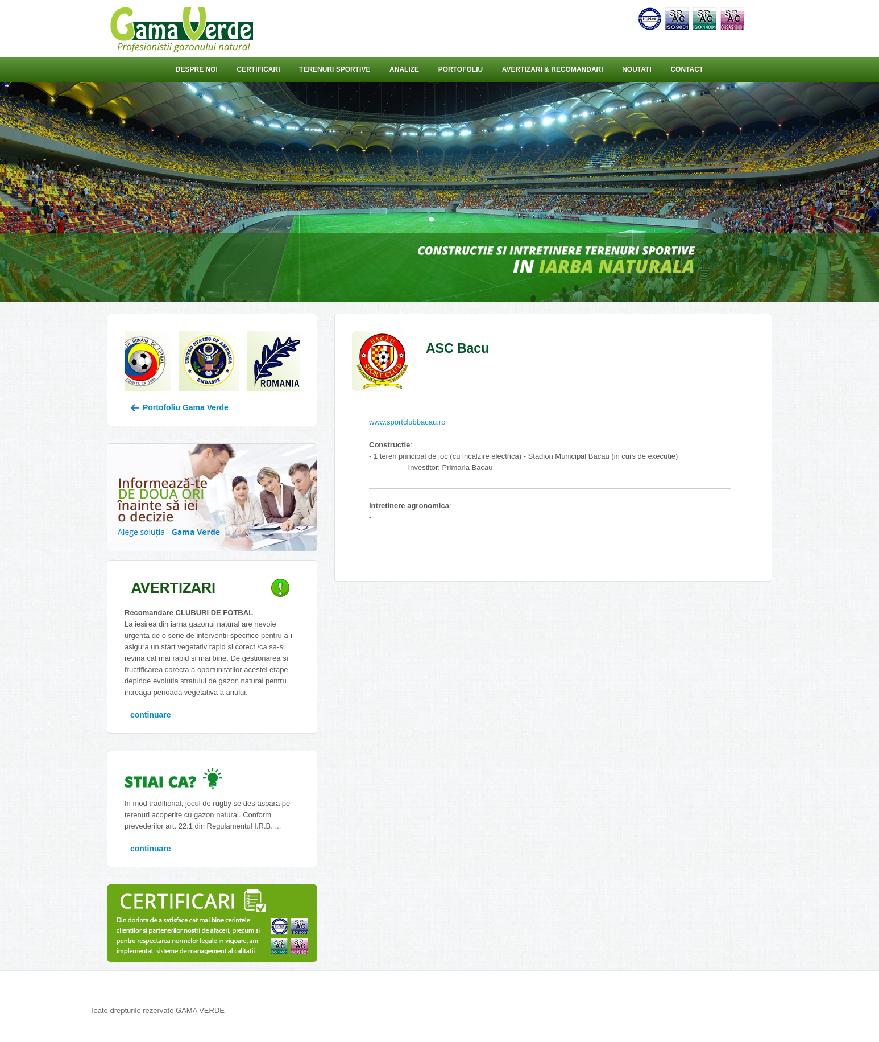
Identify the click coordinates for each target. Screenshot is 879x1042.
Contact (686, 69)
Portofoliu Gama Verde (179, 407)
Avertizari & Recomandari (552, 69)
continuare (150, 714)
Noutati (637, 69)
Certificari (258, 69)
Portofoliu (460, 69)
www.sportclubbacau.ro (407, 422)
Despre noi (197, 69)
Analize (404, 69)
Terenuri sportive (334, 69)
